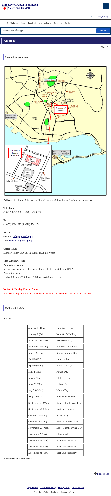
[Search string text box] (48, 30)
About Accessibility (48, 487)
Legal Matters (32, 487)
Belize (67, 23)
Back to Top (103, 473)
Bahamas (58, 23)
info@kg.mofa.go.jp (23, 236)
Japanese (100, 16)
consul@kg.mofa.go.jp (20, 240)
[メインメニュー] (106, 6)
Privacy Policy (64, 487)
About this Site (78, 487)
